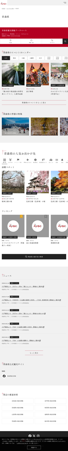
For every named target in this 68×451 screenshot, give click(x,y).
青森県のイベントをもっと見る (34, 102)
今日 (5, 58)
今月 (40, 58)
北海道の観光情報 (17, 401)
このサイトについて (22, 443)
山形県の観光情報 (17, 414)
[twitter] (34, 435)
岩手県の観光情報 (50, 401)
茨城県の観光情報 (17, 421)
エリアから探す (10, 8)
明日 (14, 58)
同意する (34, 447)
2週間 (32, 58)
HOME (3, 8)
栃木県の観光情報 (50, 421)
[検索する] (65, 41)
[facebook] (30, 435)
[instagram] (38, 436)
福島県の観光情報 (50, 414)
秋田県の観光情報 (50, 407)
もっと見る (34, 353)
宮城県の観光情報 (17, 407)
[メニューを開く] (64, 3)
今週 (23, 58)
